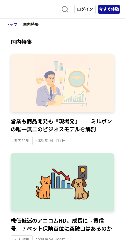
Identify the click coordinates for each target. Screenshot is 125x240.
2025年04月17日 (50, 140)
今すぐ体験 (109, 9)
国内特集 (22, 140)
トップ (11, 24)
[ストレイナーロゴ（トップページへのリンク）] (32, 9)
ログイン (85, 9)
